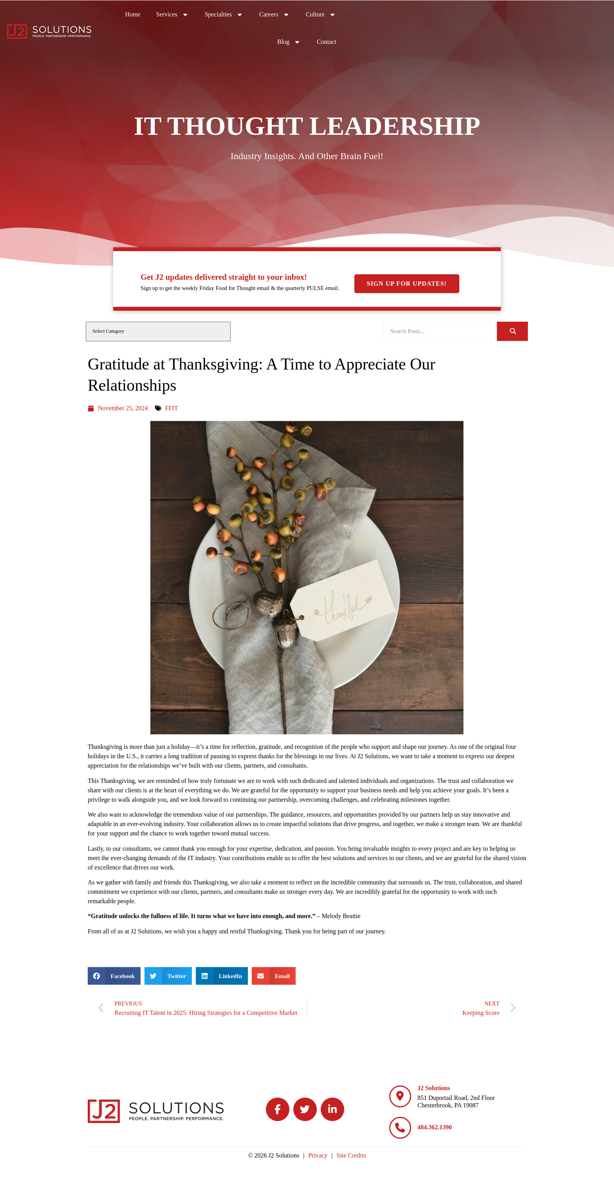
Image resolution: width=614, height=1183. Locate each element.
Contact (594, 15)
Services (365, 14)
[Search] (512, 331)
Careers (467, 14)
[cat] (158, 331)
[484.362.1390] (400, 1128)
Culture (514, 14)
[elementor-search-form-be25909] (440, 331)
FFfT (171, 408)
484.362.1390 (434, 1127)
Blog (556, 14)
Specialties (417, 14)
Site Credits (351, 1155)
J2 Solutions (433, 1088)
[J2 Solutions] (400, 1096)
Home (325, 15)
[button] (114, 976)
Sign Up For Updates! (407, 217)
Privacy (317, 1155)
